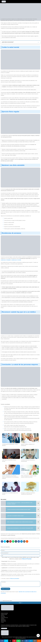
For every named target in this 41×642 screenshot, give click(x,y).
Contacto (2, 622)
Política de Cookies (4, 614)
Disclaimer (2, 618)
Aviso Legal (3, 616)
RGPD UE (2, 615)
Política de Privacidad (26, 558)
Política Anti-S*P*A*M (4, 617)
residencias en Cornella (16, 259)
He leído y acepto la (10, 578)
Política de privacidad (14, 578)
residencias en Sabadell (5, 259)
